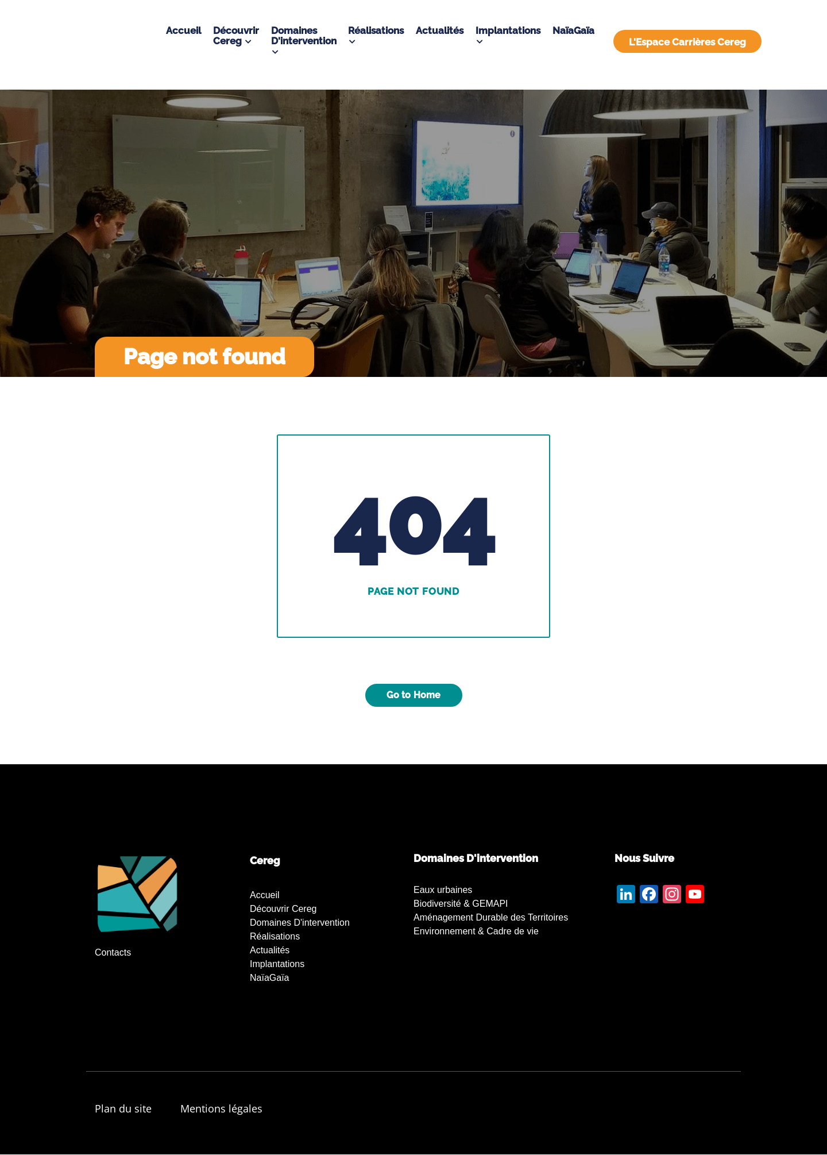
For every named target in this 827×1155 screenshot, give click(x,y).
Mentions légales (221, 1108)
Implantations (277, 964)
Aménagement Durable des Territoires (490, 917)
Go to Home (414, 695)
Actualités (439, 30)
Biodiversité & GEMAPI (460, 903)
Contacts (113, 952)
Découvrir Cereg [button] (236, 36)
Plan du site (123, 1108)
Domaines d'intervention (300, 922)
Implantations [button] (508, 30)
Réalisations (275, 936)
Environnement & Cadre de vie (476, 931)
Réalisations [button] (376, 30)
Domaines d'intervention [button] (304, 36)
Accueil (183, 30)
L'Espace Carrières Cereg (687, 42)
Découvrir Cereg (283, 909)
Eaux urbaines (442, 890)
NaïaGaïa (573, 30)
